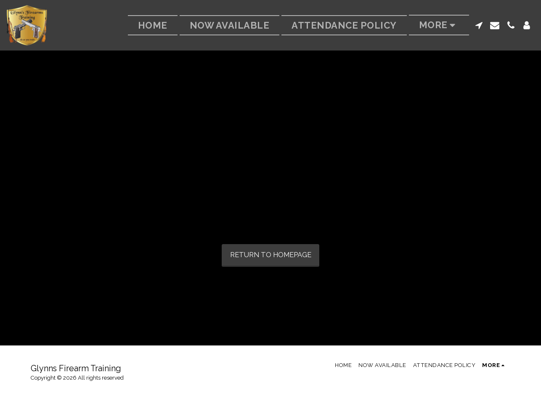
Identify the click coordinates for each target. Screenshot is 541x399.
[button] (478, 25)
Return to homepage (270, 254)
